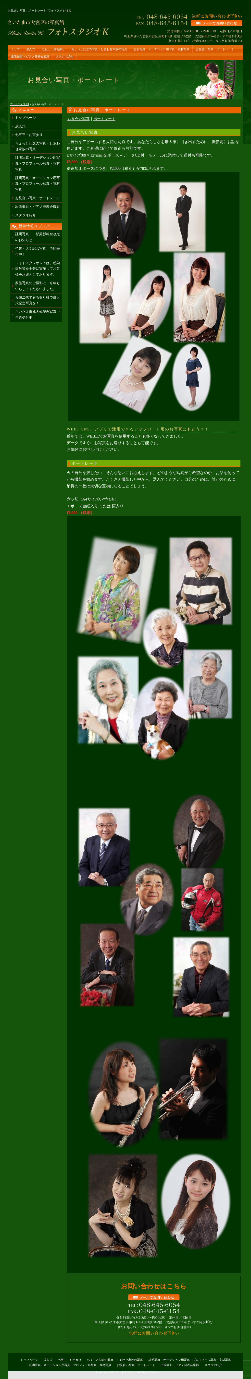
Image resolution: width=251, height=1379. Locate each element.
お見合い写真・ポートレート (215, 49)
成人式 (30, 49)
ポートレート (104, 119)
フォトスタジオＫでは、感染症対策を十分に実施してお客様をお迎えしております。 (37, 269)
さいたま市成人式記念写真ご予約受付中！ (37, 314)
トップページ (25, 118)
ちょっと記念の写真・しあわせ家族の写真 (99, 49)
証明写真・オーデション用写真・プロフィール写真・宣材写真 (37, 163)
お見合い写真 (79, 119)
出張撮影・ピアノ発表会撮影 (30, 56)
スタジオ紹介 (64, 56)
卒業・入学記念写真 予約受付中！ (37, 251)
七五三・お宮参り (53, 49)
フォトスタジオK (126, 1372)
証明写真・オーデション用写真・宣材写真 (161, 49)
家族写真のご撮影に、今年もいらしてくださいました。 (37, 286)
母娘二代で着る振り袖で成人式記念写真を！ (37, 300)
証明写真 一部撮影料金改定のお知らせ (37, 237)
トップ (15, 49)
